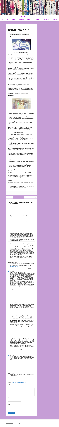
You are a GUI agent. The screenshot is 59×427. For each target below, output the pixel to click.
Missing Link (23, 16)
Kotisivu (9, 404)
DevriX (19, 423)
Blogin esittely (13, 19)
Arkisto (7, 19)
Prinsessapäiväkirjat (54, 19)
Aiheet (2, 19)
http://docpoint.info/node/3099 (14, 266)
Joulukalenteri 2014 (46, 19)
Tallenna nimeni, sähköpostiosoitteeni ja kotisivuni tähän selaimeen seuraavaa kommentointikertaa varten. (21, 410)
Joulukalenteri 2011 (38, 19)
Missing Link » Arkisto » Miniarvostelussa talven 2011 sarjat (18, 382)
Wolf (8, 242)
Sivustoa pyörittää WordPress (9, 423)
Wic (8, 271)
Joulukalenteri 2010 (29, 19)
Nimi (9, 397)
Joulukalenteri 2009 (21, 19)
